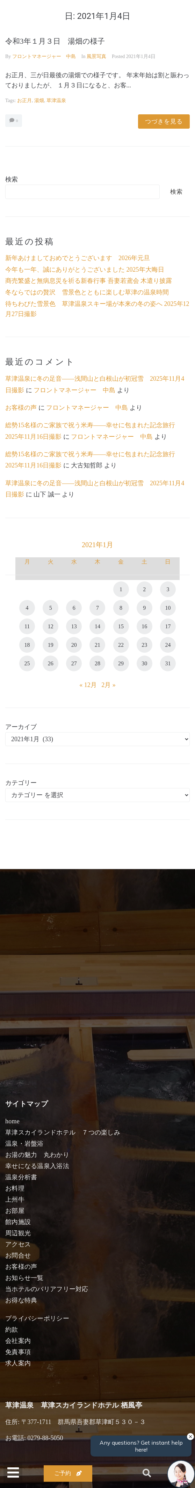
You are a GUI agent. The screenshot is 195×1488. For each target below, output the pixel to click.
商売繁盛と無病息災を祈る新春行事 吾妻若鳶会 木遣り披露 (88, 280)
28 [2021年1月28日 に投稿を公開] (97, 663)
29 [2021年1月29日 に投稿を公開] (121, 663)
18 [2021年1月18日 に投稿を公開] (27, 645)
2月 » (108, 684)
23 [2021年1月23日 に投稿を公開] (144, 645)
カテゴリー (21, 782)
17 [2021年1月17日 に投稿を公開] (168, 626)
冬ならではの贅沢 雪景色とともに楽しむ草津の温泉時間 (87, 292)
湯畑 (39, 100)
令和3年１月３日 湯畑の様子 (55, 41)
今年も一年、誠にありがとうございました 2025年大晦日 (84, 269)
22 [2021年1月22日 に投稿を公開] (121, 645)
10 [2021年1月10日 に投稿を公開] (168, 608)
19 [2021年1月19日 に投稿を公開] (50, 645)
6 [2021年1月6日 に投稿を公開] (74, 608)
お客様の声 (21, 407)
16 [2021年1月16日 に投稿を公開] (144, 626)
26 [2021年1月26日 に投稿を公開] (50, 663)
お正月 (24, 100)
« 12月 (88, 684)
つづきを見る (164, 121)
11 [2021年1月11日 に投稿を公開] (27, 626)
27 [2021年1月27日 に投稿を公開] (74, 663)
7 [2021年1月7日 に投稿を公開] (97, 608)
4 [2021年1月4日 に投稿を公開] (27, 608)
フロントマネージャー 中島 (44, 56)
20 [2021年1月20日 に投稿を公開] (74, 645)
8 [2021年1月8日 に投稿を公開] (121, 608)
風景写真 (96, 56)
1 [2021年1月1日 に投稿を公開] (121, 589)
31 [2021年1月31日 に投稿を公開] (168, 663)
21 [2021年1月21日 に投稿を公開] (97, 645)
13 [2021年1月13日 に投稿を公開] (74, 626)
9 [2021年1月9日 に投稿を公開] (144, 608)
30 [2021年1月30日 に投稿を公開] (144, 663)
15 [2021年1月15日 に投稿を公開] (121, 626)
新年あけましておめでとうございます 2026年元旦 (77, 258)
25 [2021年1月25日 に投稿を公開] (27, 663)
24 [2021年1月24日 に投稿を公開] (168, 645)
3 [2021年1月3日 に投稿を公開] (167, 589)
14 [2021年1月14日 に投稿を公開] (97, 626)
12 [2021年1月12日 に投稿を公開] (50, 626)
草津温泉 (56, 100)
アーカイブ (21, 726)
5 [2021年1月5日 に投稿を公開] (50, 608)
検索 (11, 179)
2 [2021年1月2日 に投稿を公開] (144, 589)
